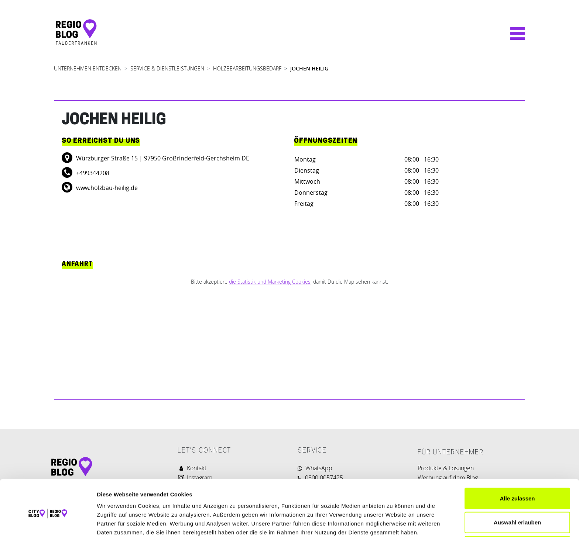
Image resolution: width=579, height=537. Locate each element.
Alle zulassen (517, 464)
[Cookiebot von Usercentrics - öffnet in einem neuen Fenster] (48, 522)
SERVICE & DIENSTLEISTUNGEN (167, 68)
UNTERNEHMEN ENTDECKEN (87, 68)
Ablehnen (517, 513)
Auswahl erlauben (517, 489)
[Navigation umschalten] (514, 33)
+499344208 (92, 173)
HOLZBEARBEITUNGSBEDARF (247, 68)
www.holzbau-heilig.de (106, 188)
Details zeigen (392, 522)
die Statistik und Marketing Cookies (270, 281)
